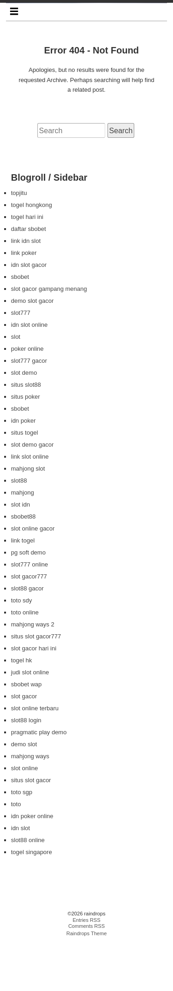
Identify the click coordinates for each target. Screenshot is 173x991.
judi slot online (30, 720)
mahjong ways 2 (32, 672)
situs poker (25, 444)
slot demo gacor (32, 492)
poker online (27, 396)
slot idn (20, 552)
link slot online (30, 504)
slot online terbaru (35, 756)
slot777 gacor (29, 408)
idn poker (23, 468)
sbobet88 (23, 564)
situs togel (24, 480)
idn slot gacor (29, 312)
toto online (25, 660)
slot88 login (26, 768)
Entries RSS (86, 968)
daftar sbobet (28, 276)
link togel (23, 588)
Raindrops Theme (86, 981)
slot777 (20, 360)
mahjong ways (30, 804)
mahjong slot (28, 516)
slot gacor (24, 744)
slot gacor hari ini (33, 696)
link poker (24, 300)
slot (15, 384)
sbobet (20, 324)
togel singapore (31, 900)
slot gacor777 (29, 624)
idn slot (20, 876)
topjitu (19, 240)
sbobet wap (26, 732)
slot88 (19, 528)
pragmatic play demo (39, 780)
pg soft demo (28, 600)
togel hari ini (27, 264)
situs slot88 (26, 432)
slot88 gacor (27, 636)
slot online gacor (33, 576)
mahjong (22, 540)
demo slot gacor (32, 348)
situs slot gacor (31, 828)
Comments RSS (86, 974)
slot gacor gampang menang (49, 336)
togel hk (21, 708)
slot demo (24, 420)
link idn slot (26, 288)
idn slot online (29, 372)
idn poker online (32, 864)
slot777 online (29, 612)
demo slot (24, 792)
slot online (24, 816)
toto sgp (21, 840)
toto (16, 852)
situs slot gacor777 (36, 684)
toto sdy (21, 648)
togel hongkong (31, 252)
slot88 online (28, 888)
